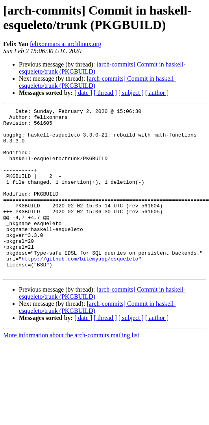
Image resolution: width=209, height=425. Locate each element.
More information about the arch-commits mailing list (71, 368)
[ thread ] (105, 92)
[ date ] (83, 92)
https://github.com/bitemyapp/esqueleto (80, 289)
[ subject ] (131, 92)
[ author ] (157, 92)
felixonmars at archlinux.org (65, 44)
